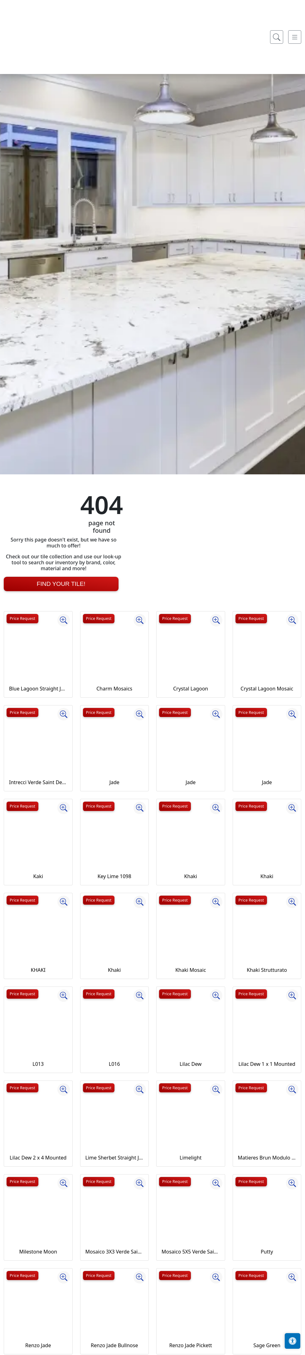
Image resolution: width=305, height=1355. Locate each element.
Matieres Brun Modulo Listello (267, 1157)
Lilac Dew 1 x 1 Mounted (267, 1064)
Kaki (38, 876)
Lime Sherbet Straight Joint (114, 1157)
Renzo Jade (38, 1345)
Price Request (22, 618)
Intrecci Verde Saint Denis (38, 782)
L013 (38, 1064)
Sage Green (266, 1345)
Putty (267, 1251)
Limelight (190, 1157)
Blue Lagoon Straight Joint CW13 (38, 688)
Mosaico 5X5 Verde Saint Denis (191, 1251)
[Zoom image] (63, 620)
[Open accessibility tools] (292, 1341)
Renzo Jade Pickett (190, 1345)
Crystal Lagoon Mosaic (266, 688)
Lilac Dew (190, 1064)
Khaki (190, 876)
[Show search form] (276, 149)
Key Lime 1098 (114, 876)
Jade (114, 782)
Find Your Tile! (61, 584)
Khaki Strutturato (267, 970)
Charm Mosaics (114, 688)
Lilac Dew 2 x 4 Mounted (38, 1157)
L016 (114, 1064)
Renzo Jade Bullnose (114, 1345)
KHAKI (38, 970)
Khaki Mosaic (190, 970)
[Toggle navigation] (294, 149)
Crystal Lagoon (190, 688)
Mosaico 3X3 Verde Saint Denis (114, 1251)
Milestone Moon (38, 1251)
